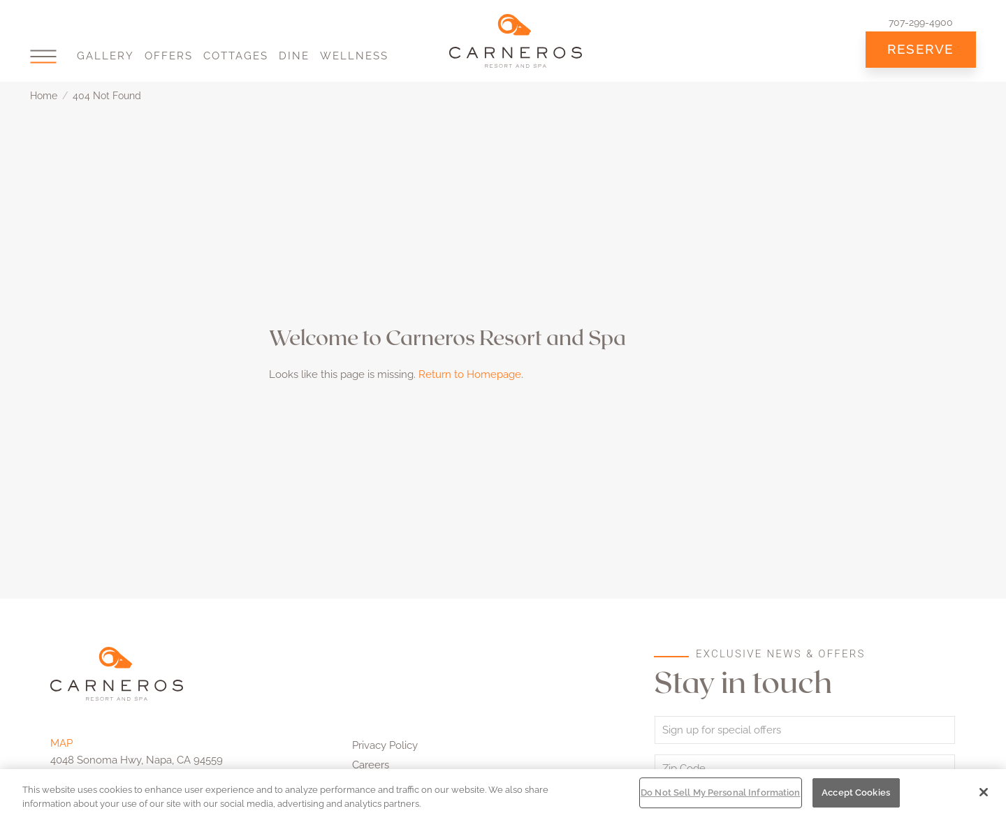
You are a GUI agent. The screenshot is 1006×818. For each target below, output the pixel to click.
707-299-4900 (921, 22)
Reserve (920, 49)
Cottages (235, 56)
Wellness (354, 56)
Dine (294, 56)
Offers (169, 56)
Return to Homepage (469, 374)
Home (43, 95)
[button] (43, 56)
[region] (503, 793)
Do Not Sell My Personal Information (721, 792)
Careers (370, 765)
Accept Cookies (856, 792)
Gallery (105, 56)
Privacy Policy (385, 745)
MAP (61, 743)
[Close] (983, 792)
